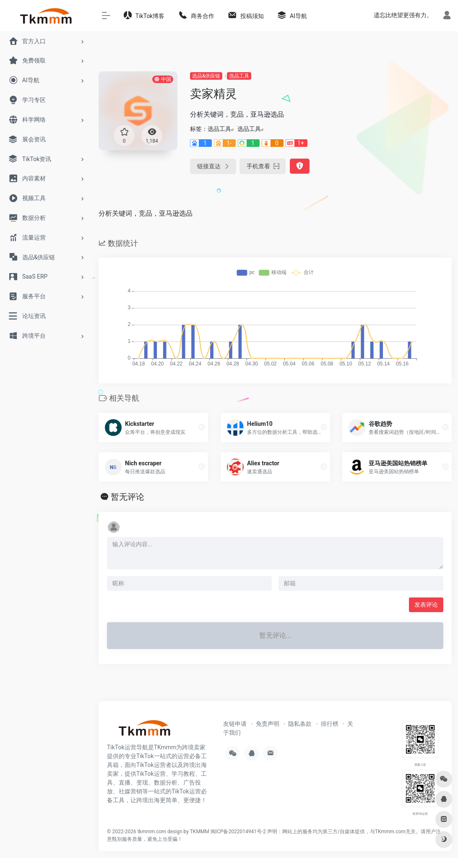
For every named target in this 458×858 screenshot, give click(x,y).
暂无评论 (127, 497)
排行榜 (329, 723)
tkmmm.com (152, 832)
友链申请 (235, 723)
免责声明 (267, 723)
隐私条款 (300, 723)
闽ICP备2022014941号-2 (238, 832)
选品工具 (239, 76)
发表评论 (426, 604)
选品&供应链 (206, 76)
